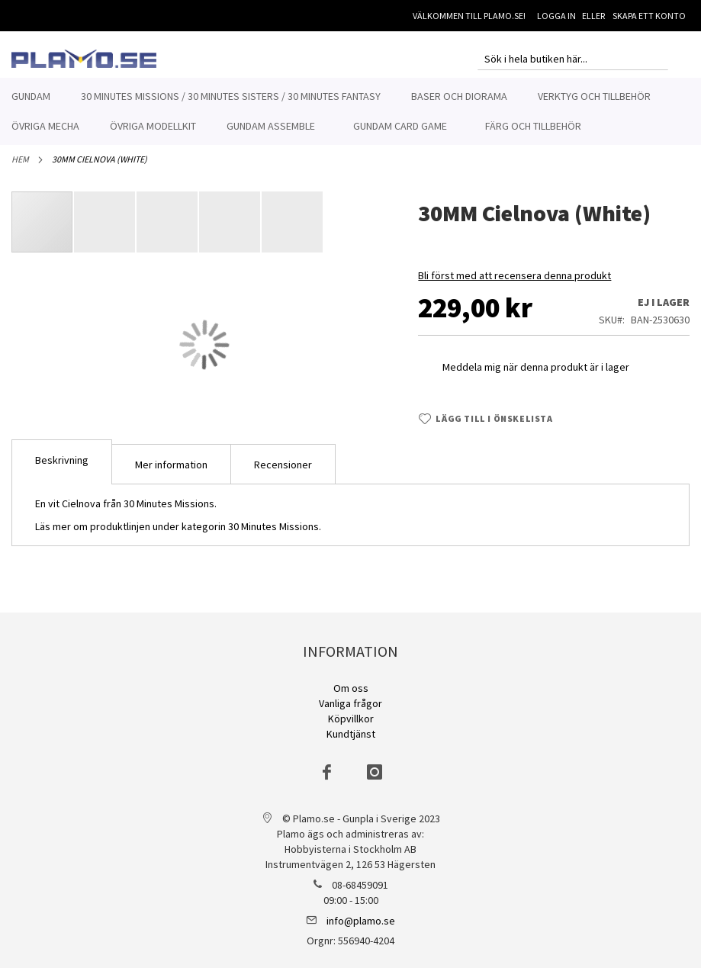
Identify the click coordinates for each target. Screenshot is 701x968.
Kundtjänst (350, 734)
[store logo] (83, 59)
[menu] (350, 111)
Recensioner (283, 473)
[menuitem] (30, 96)
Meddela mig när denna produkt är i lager (535, 375)
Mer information (171, 473)
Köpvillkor (351, 718)
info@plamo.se (360, 921)
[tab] (61, 470)
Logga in (556, 15)
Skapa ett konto (649, 15)
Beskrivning (61, 468)
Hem (20, 167)
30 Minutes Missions (273, 535)
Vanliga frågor (350, 703)
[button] (105, 230)
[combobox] (573, 58)
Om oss (350, 688)
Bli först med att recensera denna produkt (514, 284)
